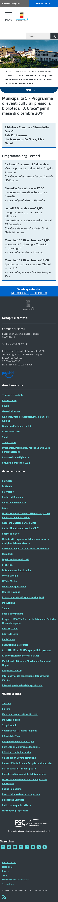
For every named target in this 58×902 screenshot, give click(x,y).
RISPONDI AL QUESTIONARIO (29, 293)
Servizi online (43, 3)
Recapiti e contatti (15, 318)
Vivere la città (21, 71)
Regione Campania (11, 3)
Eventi (11, 75)
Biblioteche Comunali (41, 71)
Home (8, 71)
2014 (20, 75)
